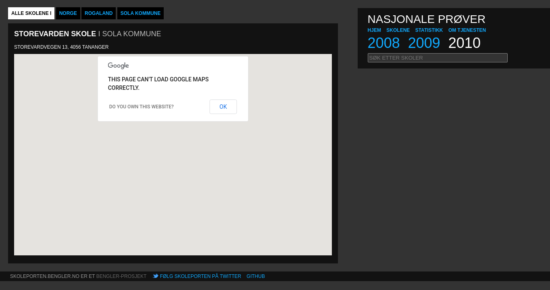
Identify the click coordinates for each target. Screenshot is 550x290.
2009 (424, 43)
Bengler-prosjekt (121, 276)
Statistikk (429, 30)
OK (223, 107)
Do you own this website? (141, 107)
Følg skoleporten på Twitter (201, 276)
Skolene (398, 30)
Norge (68, 13)
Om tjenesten (467, 30)
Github (256, 276)
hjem (374, 30)
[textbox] (438, 57)
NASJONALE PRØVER (427, 19)
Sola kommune (141, 13)
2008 (384, 43)
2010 (464, 43)
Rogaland (98, 13)
